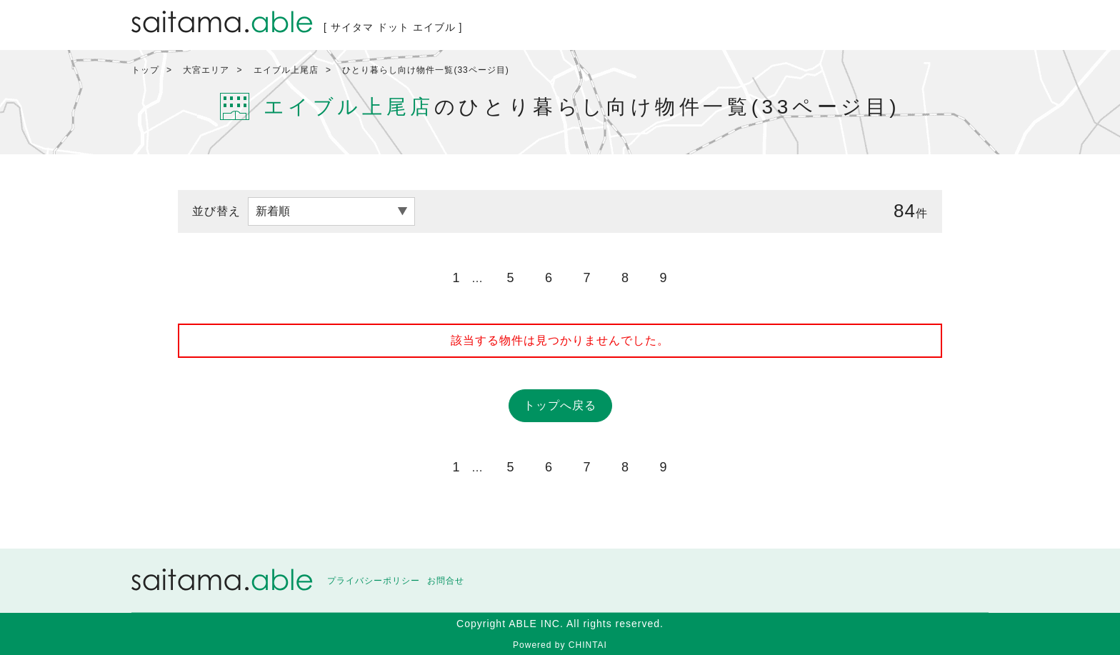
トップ (145, 70)
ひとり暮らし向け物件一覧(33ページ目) (425, 70)
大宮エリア (206, 70)
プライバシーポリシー (373, 581)
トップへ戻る (560, 405)
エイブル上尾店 (286, 70)
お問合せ (445, 581)
